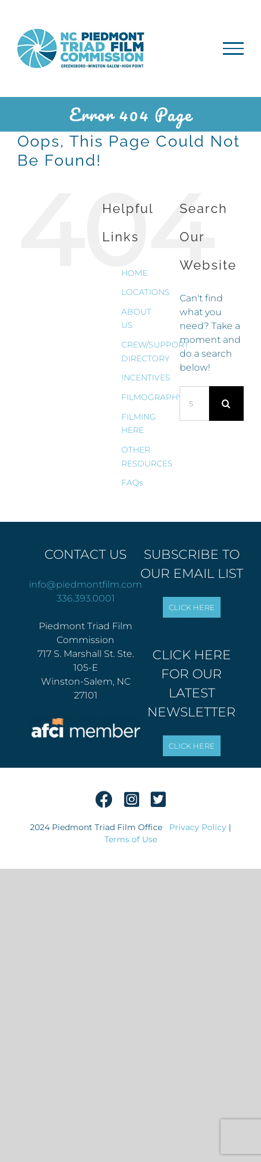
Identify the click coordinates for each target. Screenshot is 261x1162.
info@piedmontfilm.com (85, 584)
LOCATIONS (145, 292)
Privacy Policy (197, 827)
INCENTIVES (145, 377)
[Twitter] (158, 803)
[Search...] (194, 403)
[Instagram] (131, 803)
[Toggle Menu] (233, 48)
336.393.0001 (86, 598)
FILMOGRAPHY (152, 397)
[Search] (226, 403)
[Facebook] (104, 803)
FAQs (132, 482)
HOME (134, 273)
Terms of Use (131, 839)
